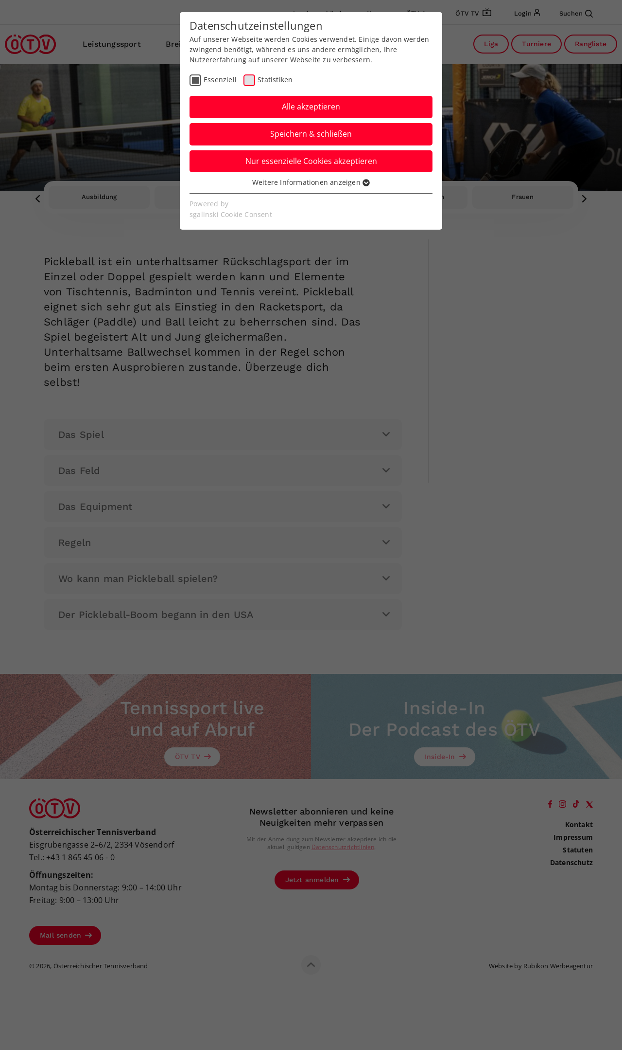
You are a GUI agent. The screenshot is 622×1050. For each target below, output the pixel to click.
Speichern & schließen (311, 133)
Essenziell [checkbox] (220, 79)
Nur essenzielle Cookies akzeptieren (311, 161)
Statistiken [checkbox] (275, 79)
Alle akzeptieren (311, 106)
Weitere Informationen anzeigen (311, 182)
